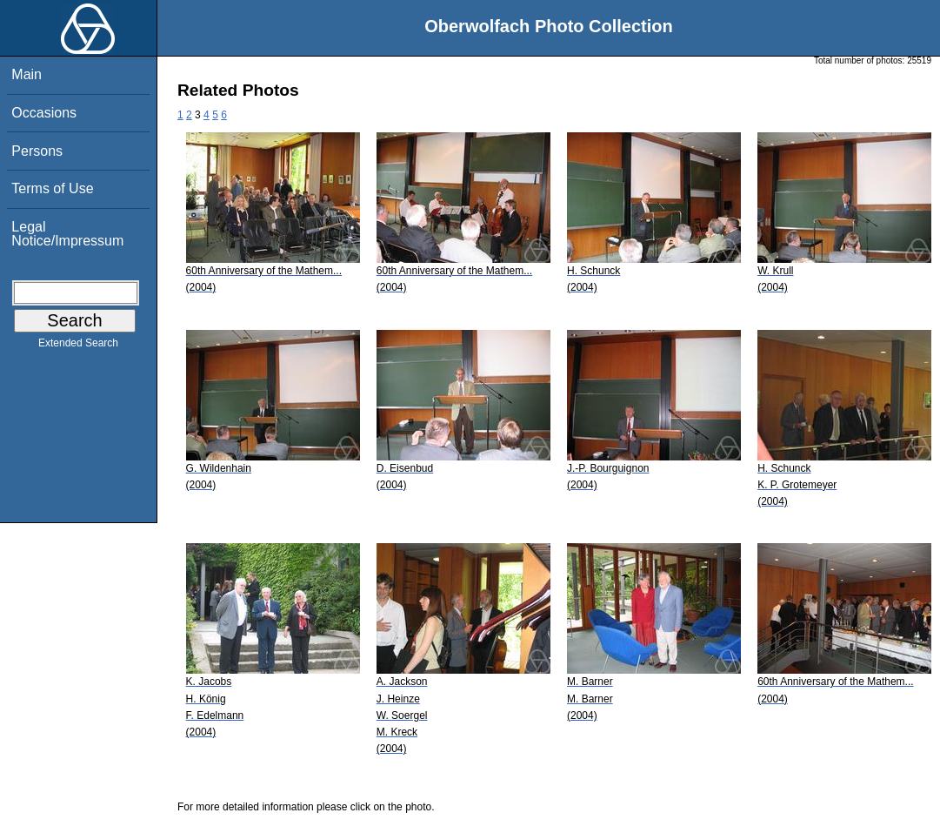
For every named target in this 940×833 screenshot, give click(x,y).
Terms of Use (52, 188)
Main (26, 74)
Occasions (44, 112)
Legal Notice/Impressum (67, 233)
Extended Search (78, 346)
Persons (37, 151)
